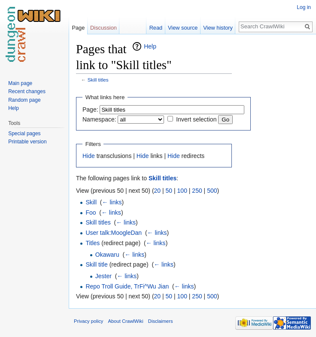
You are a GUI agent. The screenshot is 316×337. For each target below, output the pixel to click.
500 (212, 190)
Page (78, 27)
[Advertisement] (274, 170)
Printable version (27, 142)
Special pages (24, 134)
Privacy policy (88, 321)
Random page (24, 100)
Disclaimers (160, 321)
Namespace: (99, 119)
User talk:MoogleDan (113, 232)
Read (156, 27)
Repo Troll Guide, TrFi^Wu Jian (127, 286)
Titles (92, 243)
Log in (304, 7)
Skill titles (98, 79)
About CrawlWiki (125, 321)
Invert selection (196, 119)
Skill (91, 202)
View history (218, 27)
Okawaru (107, 254)
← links (112, 202)
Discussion (103, 27)
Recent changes (27, 91)
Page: (90, 109)
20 (157, 190)
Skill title (96, 264)
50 (169, 190)
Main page (20, 83)
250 (197, 190)
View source (183, 27)
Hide (88, 155)
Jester (103, 276)
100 (182, 190)
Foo (90, 212)
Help (150, 46)
